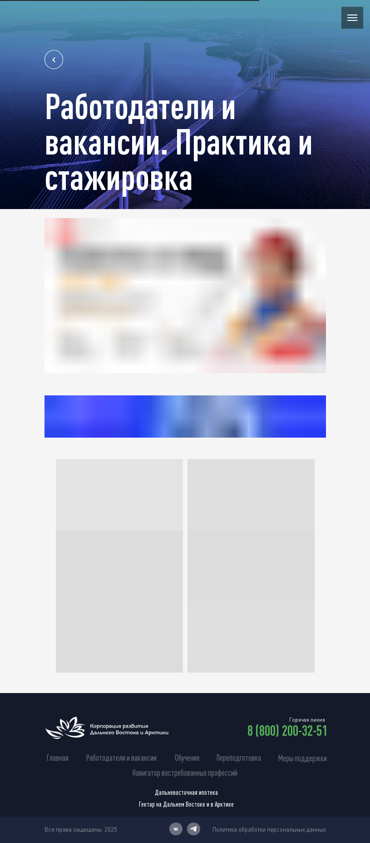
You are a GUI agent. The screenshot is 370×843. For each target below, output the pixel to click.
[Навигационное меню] (352, 18)
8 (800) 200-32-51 (287, 730)
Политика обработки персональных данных (269, 829)
